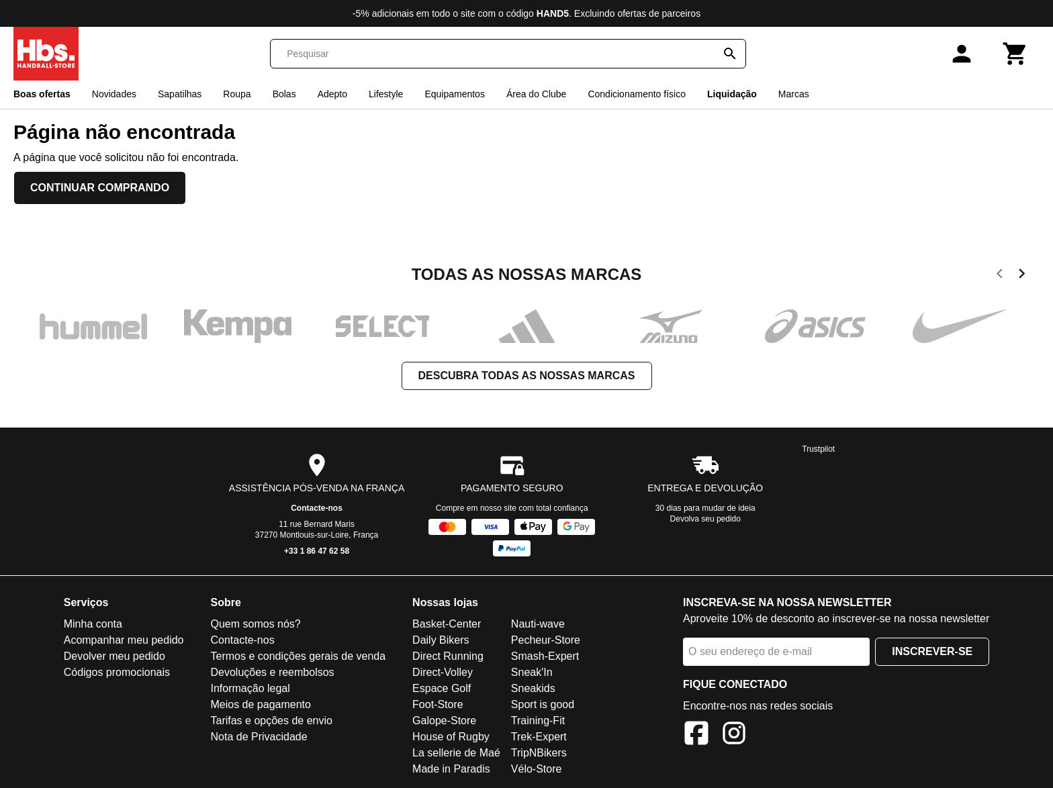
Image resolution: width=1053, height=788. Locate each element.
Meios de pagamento (260, 704)
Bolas (284, 94)
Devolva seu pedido (705, 519)
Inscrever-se (932, 651)
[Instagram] (734, 735)
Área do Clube (536, 94)
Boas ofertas (42, 94)
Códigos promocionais (117, 672)
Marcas (793, 94)
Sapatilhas (179, 94)
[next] (1022, 276)
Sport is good (542, 704)
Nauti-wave (538, 624)
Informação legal (249, 688)
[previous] (999, 276)
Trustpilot (818, 449)
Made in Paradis (451, 769)
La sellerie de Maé (456, 752)
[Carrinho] (1015, 53)
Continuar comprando (99, 187)
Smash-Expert (545, 656)
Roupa (236, 94)
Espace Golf (441, 688)
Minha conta (93, 624)
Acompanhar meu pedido (124, 640)
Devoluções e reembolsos (272, 672)
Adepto (332, 94)
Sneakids (533, 688)
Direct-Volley (442, 672)
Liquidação (732, 94)
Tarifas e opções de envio (271, 720)
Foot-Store (437, 704)
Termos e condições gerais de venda (297, 656)
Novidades (114, 94)
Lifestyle (386, 94)
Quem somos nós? (255, 624)
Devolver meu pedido (114, 656)
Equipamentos (454, 94)
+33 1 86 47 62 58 (316, 551)
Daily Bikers (440, 640)
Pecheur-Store (545, 640)
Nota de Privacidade (258, 736)
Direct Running (448, 656)
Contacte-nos (316, 508)
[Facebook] (696, 735)
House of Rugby (451, 736)
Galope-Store (444, 720)
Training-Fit (538, 720)
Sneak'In (532, 672)
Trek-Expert (539, 736)
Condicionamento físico (637, 94)
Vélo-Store (536, 769)
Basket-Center (446, 624)
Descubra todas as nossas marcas (526, 375)
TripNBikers (539, 752)
